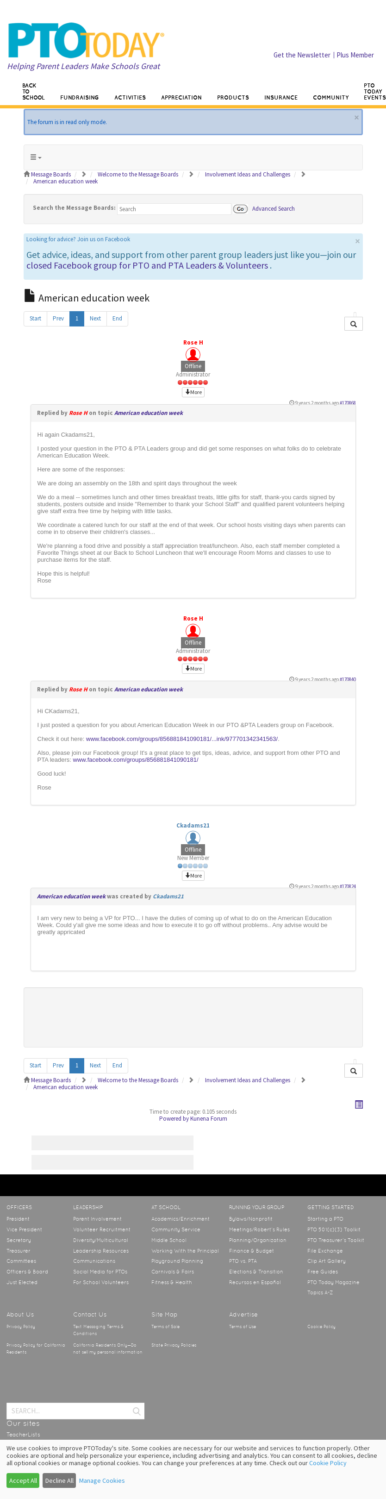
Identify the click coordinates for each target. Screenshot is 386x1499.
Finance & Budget (251, 1251)
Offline (193, 366)
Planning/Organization (257, 1240)
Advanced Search (273, 208)
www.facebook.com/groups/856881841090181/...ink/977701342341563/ (182, 738)
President (18, 1219)
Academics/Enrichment (180, 1219)
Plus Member (355, 54)
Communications (94, 1261)
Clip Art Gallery (326, 1261)
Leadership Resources (101, 1251)
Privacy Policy (20, 1326)
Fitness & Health (171, 1282)
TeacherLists (23, 1434)
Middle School (169, 1240)
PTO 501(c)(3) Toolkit (334, 1229)
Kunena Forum (208, 1119)
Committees (21, 1261)
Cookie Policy (321, 1326)
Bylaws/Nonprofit (251, 1219)
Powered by (174, 1119)
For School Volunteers (101, 1282)
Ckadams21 (193, 825)
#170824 (348, 886)
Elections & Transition (256, 1271)
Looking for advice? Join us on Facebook (78, 239)
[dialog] (193, 1469)
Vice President (24, 1229)
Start (35, 318)
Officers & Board (27, 1271)
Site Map (164, 1314)
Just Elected (21, 1282)
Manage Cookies (102, 1480)
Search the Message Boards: (74, 207)
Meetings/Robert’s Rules (259, 1229)
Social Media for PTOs (100, 1271)
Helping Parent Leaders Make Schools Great (83, 66)
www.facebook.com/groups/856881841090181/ (136, 759)
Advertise (243, 1314)
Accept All (23, 1480)
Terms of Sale (165, 1326)
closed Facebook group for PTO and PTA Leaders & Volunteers (147, 265)
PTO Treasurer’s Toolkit (335, 1240)
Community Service (175, 1229)
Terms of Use (242, 1326)
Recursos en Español (255, 1282)
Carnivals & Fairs (172, 1271)
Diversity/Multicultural (100, 1240)
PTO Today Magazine (333, 1282)
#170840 (348, 679)
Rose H (193, 342)
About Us (20, 1314)
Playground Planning (177, 1261)
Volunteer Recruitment (102, 1229)
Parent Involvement (97, 1219)
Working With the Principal (185, 1251)
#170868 (348, 403)
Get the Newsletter (302, 54)
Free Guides (322, 1271)
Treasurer (18, 1251)
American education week (148, 413)
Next (95, 318)
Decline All (59, 1480)
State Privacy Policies (173, 1345)
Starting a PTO (325, 1219)
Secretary (18, 1240)
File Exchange (325, 1251)
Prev (58, 318)
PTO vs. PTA (243, 1261)
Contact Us (89, 1314)
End (117, 318)
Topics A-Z (320, 1292)
